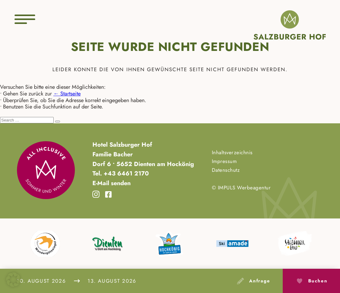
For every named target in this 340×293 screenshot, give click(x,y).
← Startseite (67, 94)
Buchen (318, 281)
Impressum (224, 161)
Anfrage (259, 281)
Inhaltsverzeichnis (232, 152)
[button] (13, 279)
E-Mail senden (111, 183)
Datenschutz (226, 170)
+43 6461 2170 (125, 173)
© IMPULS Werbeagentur (241, 187)
